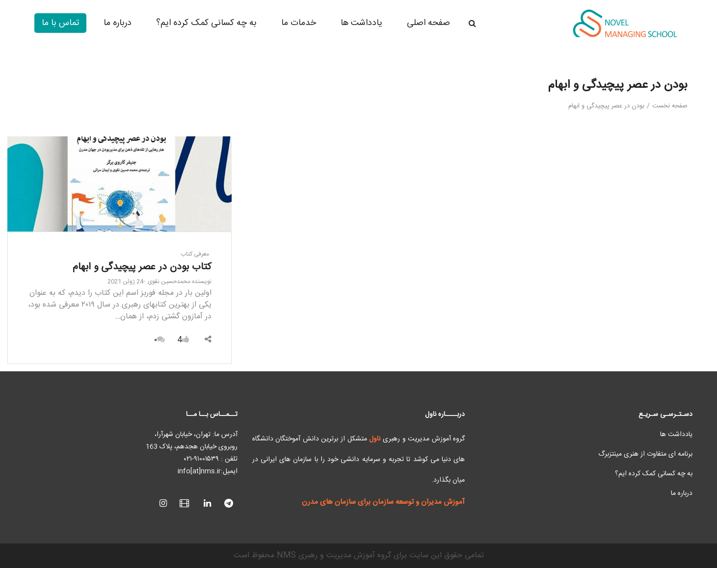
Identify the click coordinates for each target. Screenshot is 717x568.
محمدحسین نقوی (180, 281)
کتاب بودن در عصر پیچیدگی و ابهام (142, 267)
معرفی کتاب (195, 254)
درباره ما (681, 493)
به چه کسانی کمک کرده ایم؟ (653, 474)
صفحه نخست (670, 106)
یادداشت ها (676, 434)
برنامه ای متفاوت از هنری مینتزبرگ (645, 454)
